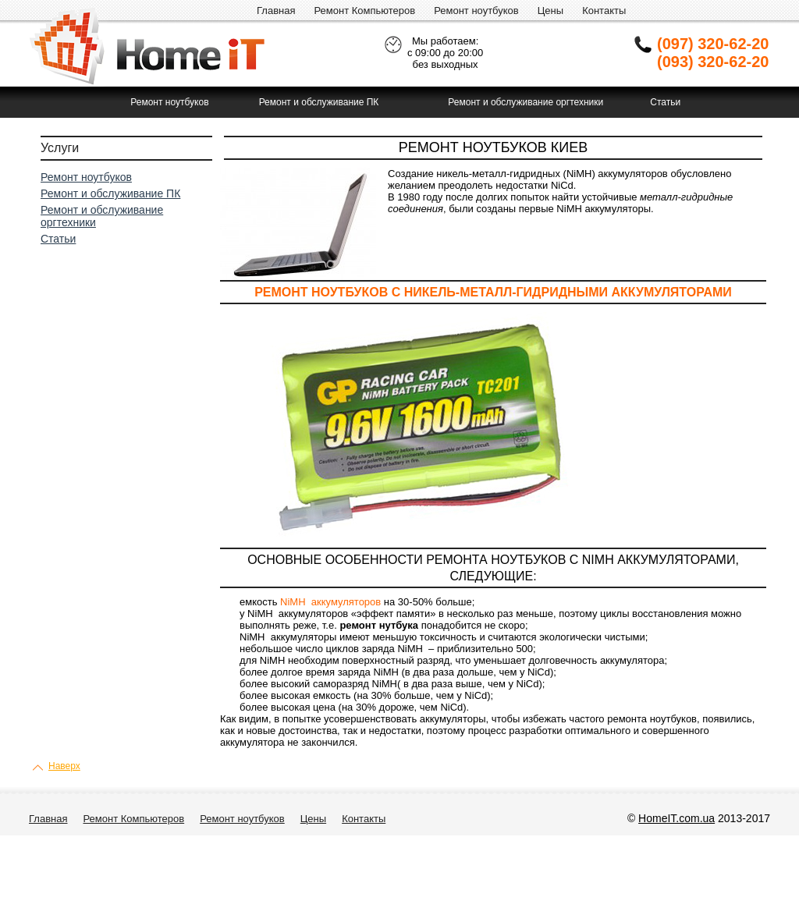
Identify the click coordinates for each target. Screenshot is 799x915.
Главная (276, 10)
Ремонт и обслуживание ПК (319, 102)
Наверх (64, 766)
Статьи (665, 102)
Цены (550, 10)
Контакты (604, 10)
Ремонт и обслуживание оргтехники (525, 102)
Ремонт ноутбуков (476, 10)
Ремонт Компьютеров (364, 10)
